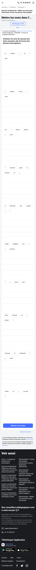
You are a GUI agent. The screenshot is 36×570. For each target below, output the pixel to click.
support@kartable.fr (11, 528)
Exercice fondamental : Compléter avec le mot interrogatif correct (9, 495)
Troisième (12, 7)
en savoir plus (29, 439)
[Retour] (3, 2)
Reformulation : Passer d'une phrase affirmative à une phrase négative (26, 490)
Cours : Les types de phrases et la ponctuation (8, 461)
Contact (4, 558)
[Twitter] (22, 566)
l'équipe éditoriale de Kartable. (24, 31)
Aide (11, 558)
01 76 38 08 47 (25, 2)
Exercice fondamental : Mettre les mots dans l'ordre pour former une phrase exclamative (9, 469)
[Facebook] (17, 566)
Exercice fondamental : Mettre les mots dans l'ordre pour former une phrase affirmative (9, 478)
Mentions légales (7, 561)
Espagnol (21, 7)
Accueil (4, 7)
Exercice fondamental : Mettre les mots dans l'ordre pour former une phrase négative (9, 487)
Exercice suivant (25, 432)
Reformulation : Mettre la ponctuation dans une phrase (26, 498)
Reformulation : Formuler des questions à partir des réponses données (26, 472)
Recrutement (21, 561)
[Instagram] (27, 566)
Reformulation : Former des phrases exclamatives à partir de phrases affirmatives (26, 463)
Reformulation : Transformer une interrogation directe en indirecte (26, 481)
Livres (19, 558)
